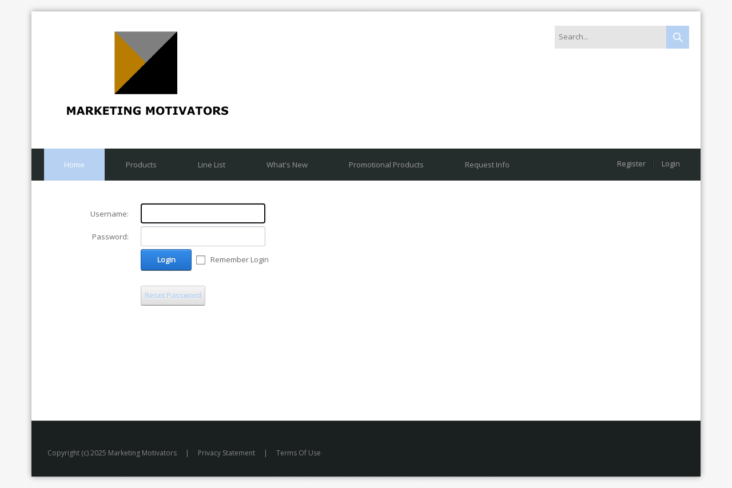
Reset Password (173, 295)
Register (631, 163)
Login (671, 163)
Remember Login (239, 259)
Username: (109, 214)
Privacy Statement (226, 453)
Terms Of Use (298, 453)
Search (677, 37)
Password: (110, 236)
